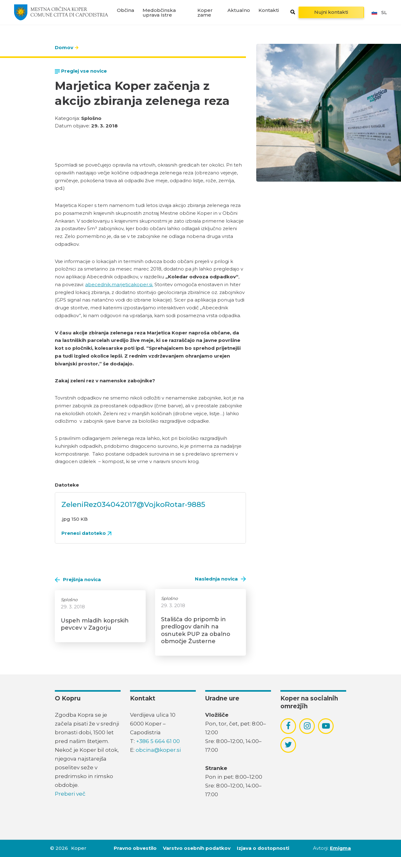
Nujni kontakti (331, 12)
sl (378, 12)
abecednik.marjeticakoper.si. (119, 284)
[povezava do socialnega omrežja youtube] (326, 726)
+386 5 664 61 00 (158, 741)
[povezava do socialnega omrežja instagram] (307, 725)
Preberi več (70, 794)
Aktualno (238, 10)
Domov (64, 47)
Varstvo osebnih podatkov (197, 848)
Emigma (340, 848)
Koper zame (205, 12)
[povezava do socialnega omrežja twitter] (288, 744)
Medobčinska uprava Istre (159, 12)
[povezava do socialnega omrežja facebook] (288, 725)
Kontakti (268, 10)
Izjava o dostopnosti (263, 848)
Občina (125, 10)
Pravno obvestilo (135, 848)
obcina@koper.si (158, 750)
